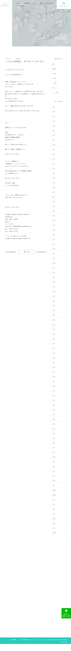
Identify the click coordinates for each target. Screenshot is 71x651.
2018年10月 (57, 331)
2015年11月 (57, 449)
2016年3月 (57, 435)
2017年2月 (57, 402)
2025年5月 (57, 127)
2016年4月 (57, 430)
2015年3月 (57, 468)
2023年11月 (57, 151)
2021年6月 (57, 245)
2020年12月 (57, 264)
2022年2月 (57, 212)
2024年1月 (57, 146)
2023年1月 (57, 175)
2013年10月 (57, 539)
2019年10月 (57, 302)
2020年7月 (57, 274)
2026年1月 (57, 113)
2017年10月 (57, 369)
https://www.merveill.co (13, 76)
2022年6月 (57, 198)
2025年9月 (57, 122)
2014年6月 (57, 501)
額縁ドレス (57, 92)
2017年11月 (57, 364)
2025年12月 (57, 118)
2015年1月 (57, 473)
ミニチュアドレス (59, 84)
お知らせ (57, 63)
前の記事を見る (41, 254)
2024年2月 (57, 141)
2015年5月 (57, 458)
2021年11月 (57, 227)
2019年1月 (57, 321)
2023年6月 (57, 160)
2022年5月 (57, 203)
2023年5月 (57, 165)
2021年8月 (57, 236)
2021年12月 (57, 222)
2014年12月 (57, 477)
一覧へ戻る (25, 253)
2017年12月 (57, 359)
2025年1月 (57, 132)
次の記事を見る (10, 254)
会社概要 (13, 647)
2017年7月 (57, 378)
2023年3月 (57, 170)
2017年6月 (57, 383)
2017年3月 (57, 397)
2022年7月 (57, 193)
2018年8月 (57, 340)
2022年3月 (57, 208)
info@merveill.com (18, 223)
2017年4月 (57, 392)
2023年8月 (57, 156)
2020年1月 (57, 293)
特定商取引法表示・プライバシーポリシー (33, 647)
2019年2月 (57, 316)
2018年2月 (57, 350)
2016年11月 (57, 416)
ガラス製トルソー (59, 77)
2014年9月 (57, 487)
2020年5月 (57, 283)
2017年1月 (57, 406)
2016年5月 (57, 425)
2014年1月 (57, 525)
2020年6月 (57, 279)
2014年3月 (57, 515)
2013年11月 (57, 534)
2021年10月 (57, 231)
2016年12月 (57, 411)
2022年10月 (57, 184)
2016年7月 (57, 421)
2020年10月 (57, 269)
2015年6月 (57, 454)
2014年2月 (57, 520)
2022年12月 (57, 179)
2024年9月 (57, 137)
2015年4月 (57, 463)
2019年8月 (57, 307)
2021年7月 (57, 241)
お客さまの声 (58, 73)
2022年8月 (57, 189)
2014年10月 (57, 482)
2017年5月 (57, 387)
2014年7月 (57, 496)
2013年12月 (57, 529)
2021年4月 (57, 255)
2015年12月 (57, 444)
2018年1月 (57, 354)
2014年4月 (57, 510)
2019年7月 (57, 312)
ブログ (20, 58)
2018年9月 (57, 335)
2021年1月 (57, 260)
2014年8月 (57, 492)
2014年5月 (57, 506)
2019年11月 (57, 298)
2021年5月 (57, 250)
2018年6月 (57, 345)
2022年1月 (57, 217)
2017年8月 (57, 373)
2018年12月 (57, 326)
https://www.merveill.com (14, 235)
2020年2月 (57, 288)
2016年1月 (57, 439)
